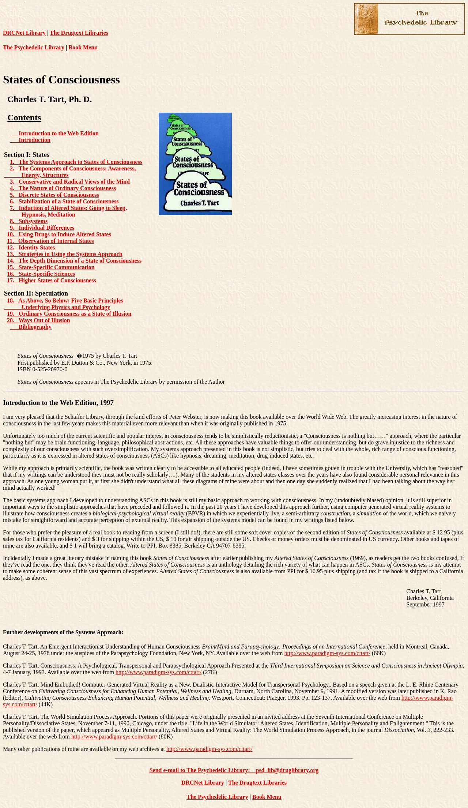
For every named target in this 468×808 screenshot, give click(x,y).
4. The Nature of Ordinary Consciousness (63, 188)
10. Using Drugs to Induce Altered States (59, 234)
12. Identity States (31, 247)
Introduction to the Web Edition (54, 133)
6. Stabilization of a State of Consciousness (64, 201)
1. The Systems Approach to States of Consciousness (76, 162)
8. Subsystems (29, 221)
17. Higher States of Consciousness (51, 280)
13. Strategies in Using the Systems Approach (64, 254)
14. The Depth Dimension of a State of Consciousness (74, 261)
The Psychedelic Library (33, 47)
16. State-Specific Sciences (41, 274)
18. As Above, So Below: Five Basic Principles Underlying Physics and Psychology (63, 303)
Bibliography (31, 327)
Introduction (30, 140)
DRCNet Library (24, 33)
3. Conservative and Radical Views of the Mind (70, 181)
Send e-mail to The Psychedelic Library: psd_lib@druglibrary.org (234, 770)
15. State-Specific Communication (51, 267)
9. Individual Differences (42, 228)
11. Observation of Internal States (50, 241)
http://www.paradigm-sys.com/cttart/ (327, 653)
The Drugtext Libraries (79, 33)
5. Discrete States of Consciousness (54, 195)
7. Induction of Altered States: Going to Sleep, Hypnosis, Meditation (65, 211)
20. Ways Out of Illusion (38, 320)
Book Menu (83, 47)
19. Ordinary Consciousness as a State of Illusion (69, 314)
